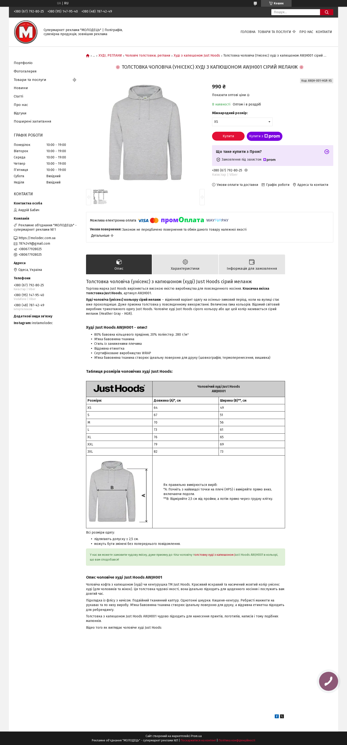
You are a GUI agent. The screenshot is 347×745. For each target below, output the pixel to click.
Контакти (324, 32)
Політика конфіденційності (237, 740)
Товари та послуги (274, 32)
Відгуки (20, 113)
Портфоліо (23, 63)
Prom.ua (196, 736)
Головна (247, 32)
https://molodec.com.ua (37, 238)
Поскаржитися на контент (198, 740)
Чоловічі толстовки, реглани (147, 55)
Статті (18, 96)
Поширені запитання (32, 121)
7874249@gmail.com (34, 244)
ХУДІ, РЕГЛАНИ (110, 55)
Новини (21, 88)
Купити (228, 136)
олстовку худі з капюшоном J (214, 554)
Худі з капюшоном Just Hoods (197, 55)
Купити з (264, 136)
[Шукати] (326, 12)
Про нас (306, 32)
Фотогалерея (25, 71)
